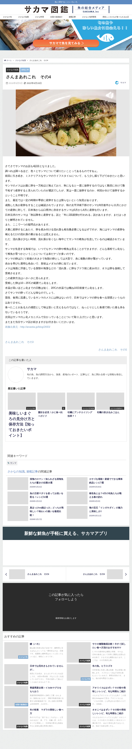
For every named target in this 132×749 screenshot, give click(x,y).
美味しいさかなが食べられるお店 (116, 17)
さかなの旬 (7, 17)
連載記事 (26, 70)
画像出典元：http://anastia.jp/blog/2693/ (27, 327)
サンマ (13, 463)
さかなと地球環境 (89, 17)
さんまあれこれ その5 (112, 349)
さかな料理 (39, 17)
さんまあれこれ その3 (19, 342)
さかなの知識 (23, 17)
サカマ (123, 83)
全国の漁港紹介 (56, 17)
